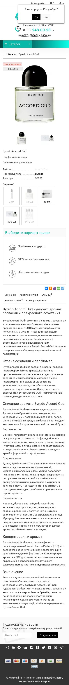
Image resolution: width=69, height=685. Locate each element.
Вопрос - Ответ (14, 300)
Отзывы (47, 294)
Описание (10, 294)
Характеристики (29, 294)
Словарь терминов (36, 300)
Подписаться (48, 635)
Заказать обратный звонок (34, 34)
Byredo (11, 54)
